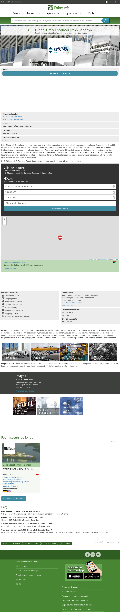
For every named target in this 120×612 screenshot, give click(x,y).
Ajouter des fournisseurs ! (13, 498)
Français (113, 2)
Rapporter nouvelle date (60, 73)
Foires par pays (22, 566)
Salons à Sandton (11, 268)
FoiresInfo (60, 7)
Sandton (67, 543)
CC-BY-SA (116, 259)
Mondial (16, 543)
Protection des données (71, 587)
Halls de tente (9, 484)
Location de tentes (10, 486)
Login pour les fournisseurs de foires (77, 609)
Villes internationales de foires (28, 575)
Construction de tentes (12, 477)
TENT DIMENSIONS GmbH (18, 469)
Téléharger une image (25, 391)
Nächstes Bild (38, 452)
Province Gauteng (50, 543)
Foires (17, 13)
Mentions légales (69, 591)
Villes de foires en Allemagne (28, 570)
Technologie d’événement (13, 479)
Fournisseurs (34, 13)
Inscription (16, 2)
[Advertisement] (59, 94)
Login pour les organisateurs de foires (77, 605)
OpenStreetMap (103, 259)
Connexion (5, 2)
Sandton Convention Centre (15, 262)
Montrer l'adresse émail (12, 116)
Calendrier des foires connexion (75, 600)
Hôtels (90, 13)
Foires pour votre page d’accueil (75, 596)
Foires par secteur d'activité (27, 561)
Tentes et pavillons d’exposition (16, 482)
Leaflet (91, 259)
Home (5, 543)
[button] (60, 237)
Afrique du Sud (31, 543)
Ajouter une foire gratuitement (64, 13)
